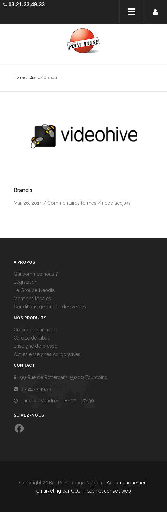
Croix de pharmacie (35, 329)
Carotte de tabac (32, 338)
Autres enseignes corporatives (47, 354)
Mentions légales (32, 298)
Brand (34, 77)
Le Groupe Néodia (34, 290)
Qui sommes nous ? (36, 274)
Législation (25, 282)
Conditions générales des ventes (50, 306)
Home (19, 77)
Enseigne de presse (35, 346)
